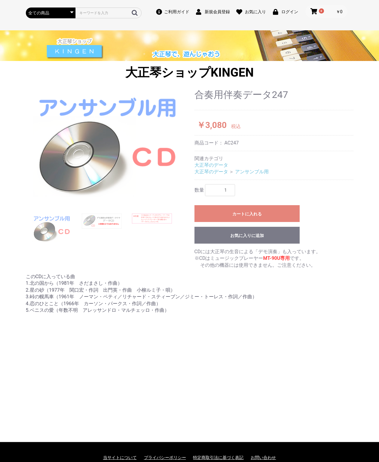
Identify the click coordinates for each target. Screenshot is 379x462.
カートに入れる (247, 213)
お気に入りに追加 (247, 235)
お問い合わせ (263, 457)
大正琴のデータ (211, 165)
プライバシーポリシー (165, 457)
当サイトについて (120, 457)
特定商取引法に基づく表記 (218, 457)
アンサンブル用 (252, 172)
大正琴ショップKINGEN (189, 72)
